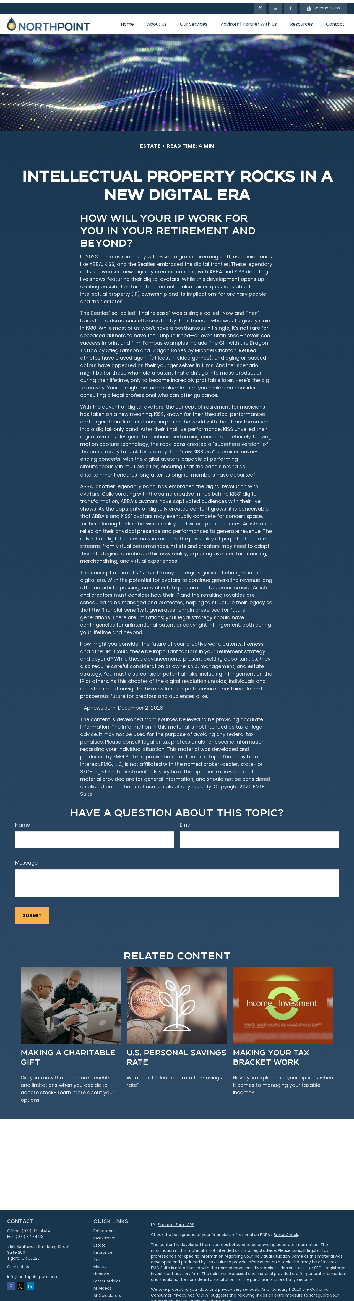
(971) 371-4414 (36, 1228)
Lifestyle (101, 1271)
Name (22, 822)
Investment (104, 1235)
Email (186, 822)
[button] (127, 21)
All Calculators (107, 1292)
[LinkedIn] (275, 5)
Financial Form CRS (176, 1222)
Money (99, 1264)
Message (26, 860)
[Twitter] (260, 5)
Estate (99, 1242)
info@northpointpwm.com (33, 1274)
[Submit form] (32, 912)
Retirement (104, 1228)
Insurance (103, 1249)
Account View (323, 5)
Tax (96, 1257)
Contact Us (18, 1264)
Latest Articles (107, 1278)
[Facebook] (290, 5)
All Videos (102, 1285)
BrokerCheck (286, 1232)
